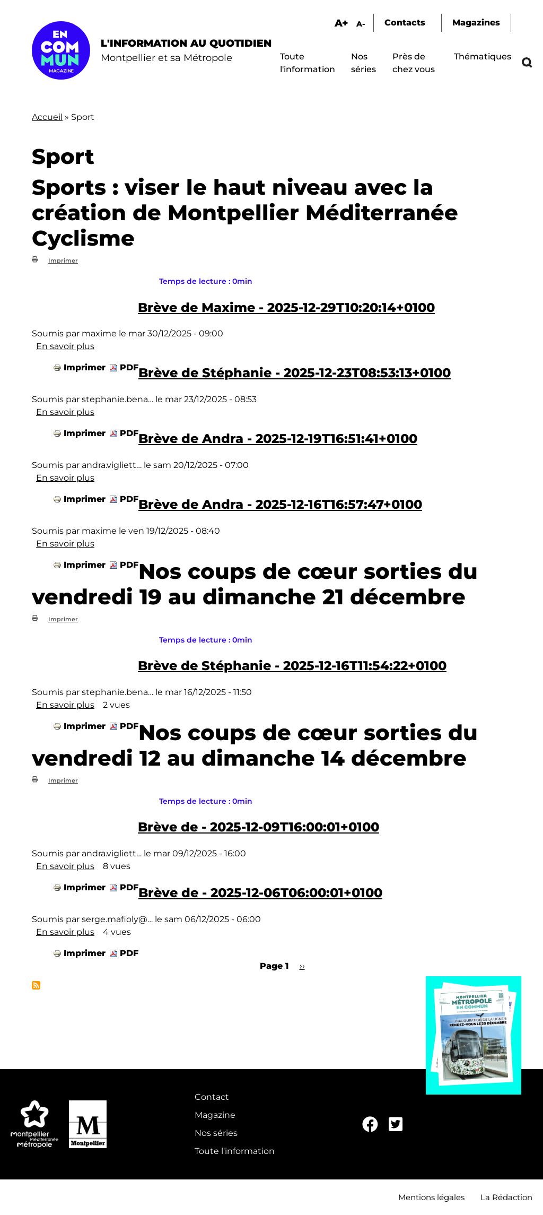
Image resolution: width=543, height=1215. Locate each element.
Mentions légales (431, 1197)
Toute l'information (235, 1151)
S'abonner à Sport (36, 985)
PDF (129, 367)
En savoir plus (65, 346)
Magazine (215, 1115)
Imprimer (63, 260)
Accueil (47, 117)
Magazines (476, 23)
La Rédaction (506, 1197)
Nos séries (216, 1133)
